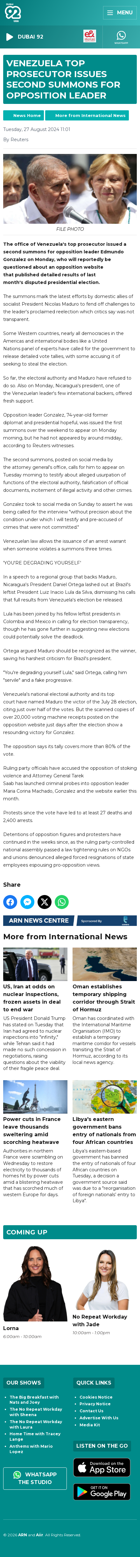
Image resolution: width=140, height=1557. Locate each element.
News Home (27, 115)
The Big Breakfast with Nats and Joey (34, 1400)
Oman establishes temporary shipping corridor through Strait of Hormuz (105, 980)
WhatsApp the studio (35, 1478)
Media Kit (90, 1424)
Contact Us (91, 1410)
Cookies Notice (96, 1397)
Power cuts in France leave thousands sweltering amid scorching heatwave (35, 1112)
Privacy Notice (95, 1403)
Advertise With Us (99, 1417)
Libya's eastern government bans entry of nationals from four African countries (105, 1112)
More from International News (90, 115)
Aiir (39, 1534)
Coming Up (26, 1232)
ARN (22, 1534)
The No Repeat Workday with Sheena (36, 1412)
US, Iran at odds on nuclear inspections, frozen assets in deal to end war (35, 980)
